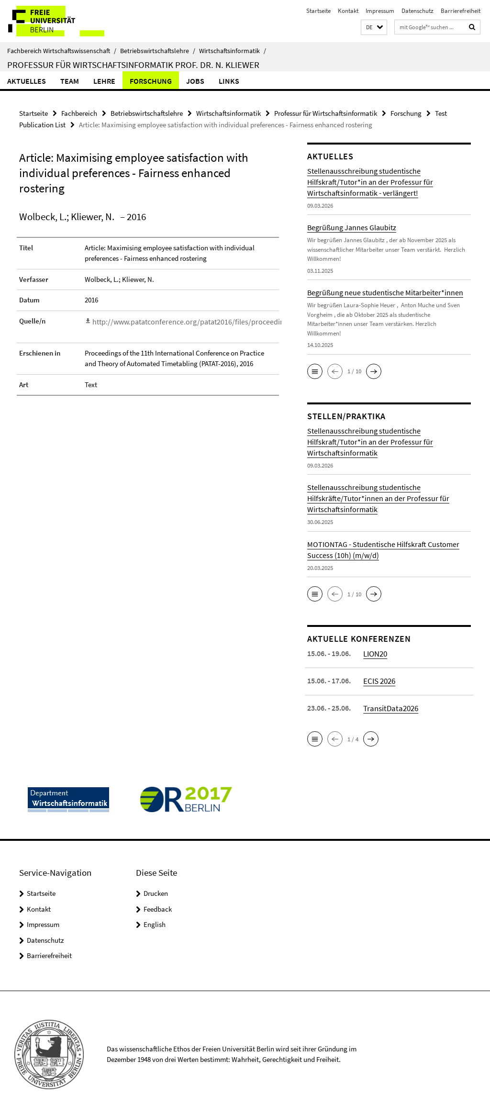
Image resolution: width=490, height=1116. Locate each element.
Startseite (318, 11)
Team (69, 81)
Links (229, 81)
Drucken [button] (156, 891)
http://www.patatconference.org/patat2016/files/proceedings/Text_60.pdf (202, 319)
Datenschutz (417, 11)
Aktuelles (26, 81)
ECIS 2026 (378, 679)
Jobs (195, 81)
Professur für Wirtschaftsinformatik (325, 112)
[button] (374, 27)
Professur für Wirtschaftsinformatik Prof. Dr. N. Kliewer (133, 64)
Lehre (104, 81)
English (155, 922)
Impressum (380, 11)
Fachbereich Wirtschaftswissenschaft (61, 50)
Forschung (151, 81)
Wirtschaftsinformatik (232, 50)
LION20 (375, 652)
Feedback (158, 907)
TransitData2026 (389, 706)
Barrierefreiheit (460, 11)
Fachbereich (79, 112)
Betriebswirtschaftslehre (157, 50)
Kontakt (348, 11)
